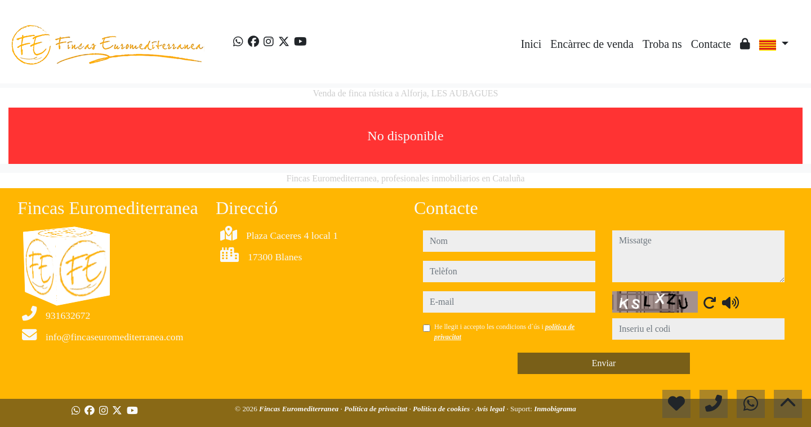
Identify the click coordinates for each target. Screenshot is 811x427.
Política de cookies (442, 408)
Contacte (711, 44)
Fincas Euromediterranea (299, 408)
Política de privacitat (376, 408)
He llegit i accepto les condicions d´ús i (504, 332)
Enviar (604, 363)
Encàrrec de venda (592, 44)
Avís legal (490, 408)
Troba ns (662, 44)
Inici (531, 44)
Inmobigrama (555, 408)
